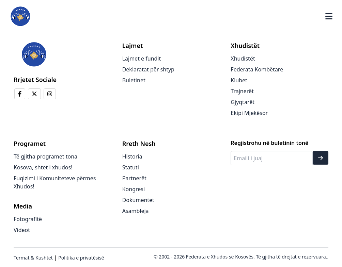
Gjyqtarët (242, 102)
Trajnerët (242, 91)
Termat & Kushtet (33, 257)
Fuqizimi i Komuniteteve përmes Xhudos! (55, 182)
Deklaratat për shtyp (148, 69)
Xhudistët (243, 58)
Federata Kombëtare (257, 69)
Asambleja (135, 211)
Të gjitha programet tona (45, 156)
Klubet (239, 80)
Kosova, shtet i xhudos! (43, 167)
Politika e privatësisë (80, 257)
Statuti (130, 167)
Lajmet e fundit (141, 58)
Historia (132, 156)
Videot (22, 230)
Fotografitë (28, 219)
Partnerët (134, 178)
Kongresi (133, 189)
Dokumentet (138, 200)
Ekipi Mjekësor (249, 113)
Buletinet (133, 80)
